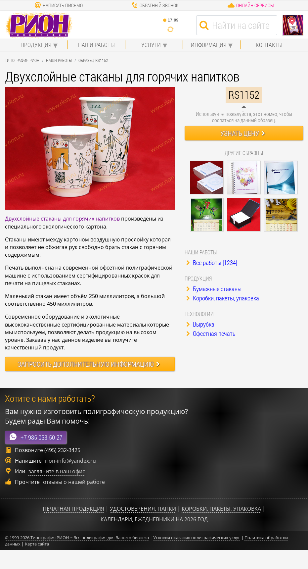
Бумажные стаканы (214, 288)
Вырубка (200, 324)
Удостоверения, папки (143, 508)
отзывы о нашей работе (74, 482)
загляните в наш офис (56, 471)
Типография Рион (22, 60)
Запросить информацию (89, 364)
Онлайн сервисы (250, 5)
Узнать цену (242, 133)
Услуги (151, 45)
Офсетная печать (211, 333)
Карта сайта (37, 544)
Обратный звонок (155, 5)
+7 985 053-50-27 (36, 437)
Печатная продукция (73, 508)
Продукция (36, 45)
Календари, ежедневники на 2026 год (154, 519)
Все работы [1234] (211, 262)
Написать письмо (58, 5)
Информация (208, 45)
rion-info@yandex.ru (70, 460)
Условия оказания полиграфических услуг (196, 538)
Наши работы (96, 45)
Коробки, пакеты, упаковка (222, 298)
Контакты (269, 45)
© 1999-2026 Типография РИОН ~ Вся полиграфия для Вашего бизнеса (77, 538)
